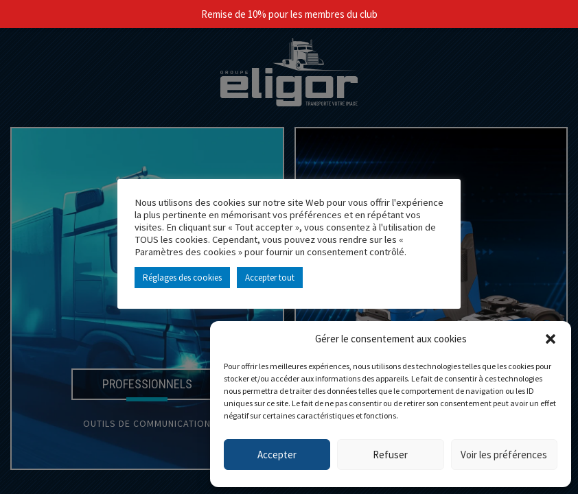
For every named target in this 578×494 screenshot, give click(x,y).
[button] (550, 339)
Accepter (277, 454)
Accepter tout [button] (269, 277)
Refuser (390, 454)
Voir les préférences (504, 454)
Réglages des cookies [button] (182, 277)
